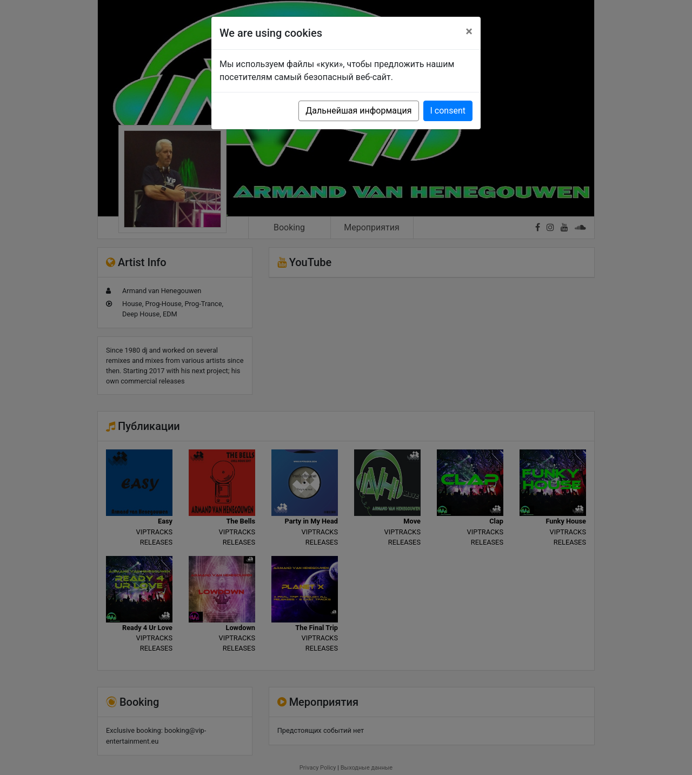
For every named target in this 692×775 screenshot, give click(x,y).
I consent (447, 110)
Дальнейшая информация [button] (358, 110)
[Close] (469, 31)
